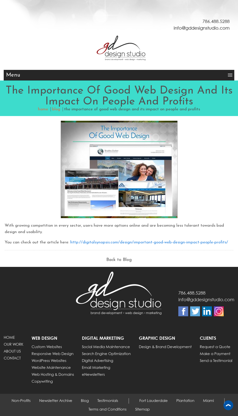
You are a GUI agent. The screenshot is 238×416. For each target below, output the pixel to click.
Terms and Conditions (108, 409)
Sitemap (142, 409)
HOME (9, 337)
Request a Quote (215, 347)
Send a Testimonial (216, 361)
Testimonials (107, 401)
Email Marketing (96, 368)
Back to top (228, 405)
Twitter (195, 311)
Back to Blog (119, 260)
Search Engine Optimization (106, 354)
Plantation (185, 401)
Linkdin (207, 311)
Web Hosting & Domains (53, 374)
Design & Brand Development (165, 347)
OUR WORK (13, 344)
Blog (85, 401)
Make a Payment (215, 354)
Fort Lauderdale (153, 401)
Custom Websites (47, 347)
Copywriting (42, 381)
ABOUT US (12, 351)
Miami (208, 401)
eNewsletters (93, 374)
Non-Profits (21, 401)
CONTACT (12, 358)
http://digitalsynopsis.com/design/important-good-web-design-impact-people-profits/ (149, 242)
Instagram (219, 311)
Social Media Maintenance (106, 347)
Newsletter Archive (55, 401)
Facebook (183, 311)
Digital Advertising (97, 361)
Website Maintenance (51, 368)
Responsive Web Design (52, 354)
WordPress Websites (49, 361)
